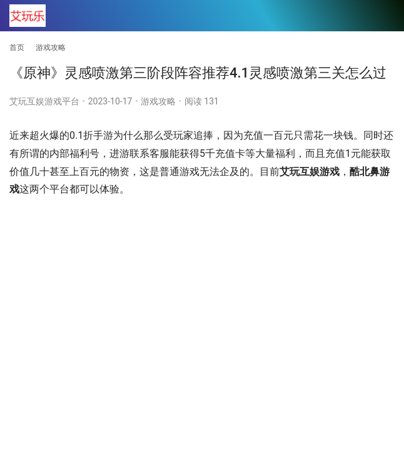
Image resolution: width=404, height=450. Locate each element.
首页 (16, 47)
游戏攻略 (158, 101)
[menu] (384, 16)
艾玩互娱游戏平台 (44, 101)
